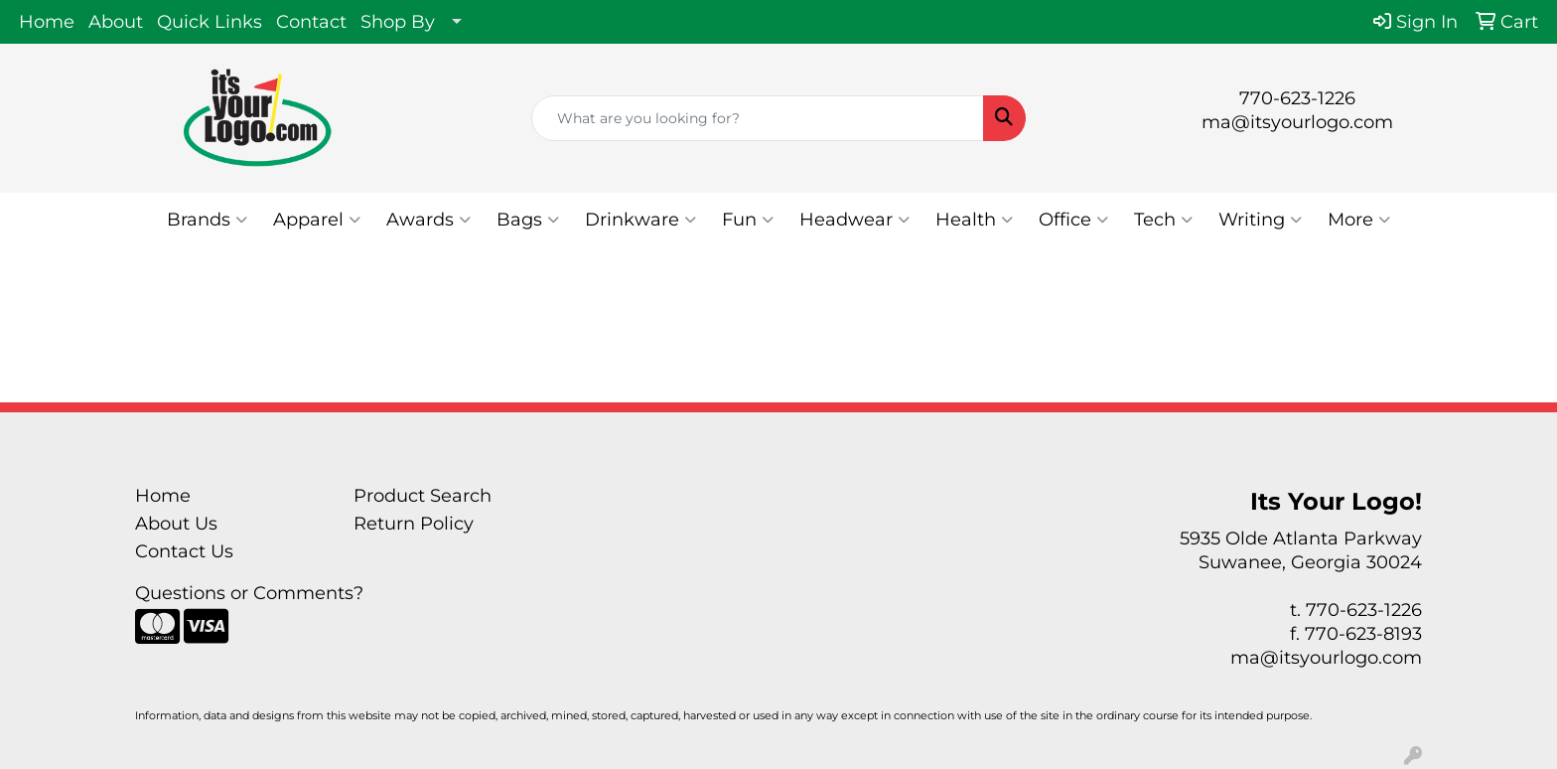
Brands (207, 219)
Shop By (397, 22)
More (1359, 219)
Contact (311, 22)
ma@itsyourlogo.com (1297, 122)
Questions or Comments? (249, 593)
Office (1073, 219)
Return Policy (414, 524)
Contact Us (184, 551)
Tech (1163, 219)
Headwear (854, 219)
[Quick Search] (758, 118)
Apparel (316, 219)
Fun (748, 219)
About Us (176, 524)
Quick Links (209, 22)
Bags (527, 219)
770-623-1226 (1297, 98)
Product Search (423, 496)
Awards (428, 219)
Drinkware (640, 219)
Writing (1260, 219)
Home (46, 22)
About (115, 22)
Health (974, 219)
